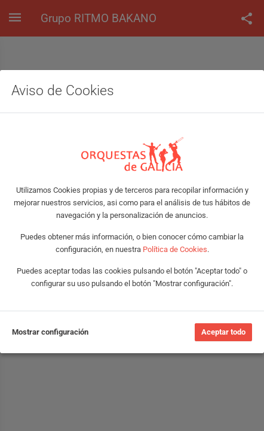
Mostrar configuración (50, 331)
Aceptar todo (223, 331)
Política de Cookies (175, 249)
